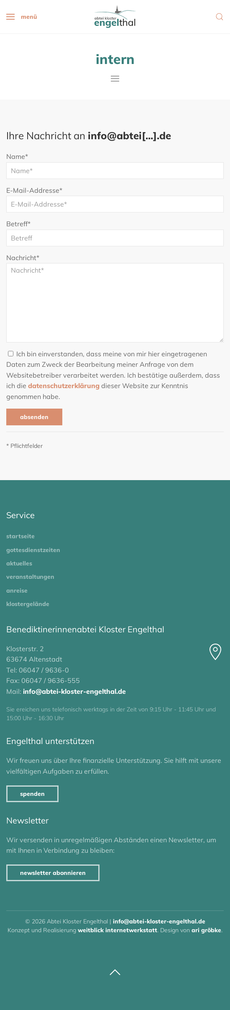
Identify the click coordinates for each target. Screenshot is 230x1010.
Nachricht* (22, 257)
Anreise (17, 590)
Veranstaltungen (30, 576)
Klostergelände (27, 604)
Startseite (20, 536)
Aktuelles (19, 563)
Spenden (32, 794)
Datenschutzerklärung (64, 385)
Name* (17, 156)
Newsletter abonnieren (53, 873)
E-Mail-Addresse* (34, 190)
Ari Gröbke (206, 930)
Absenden (34, 417)
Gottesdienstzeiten (33, 550)
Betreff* (18, 224)
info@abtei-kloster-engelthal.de (74, 691)
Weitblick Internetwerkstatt (117, 930)
